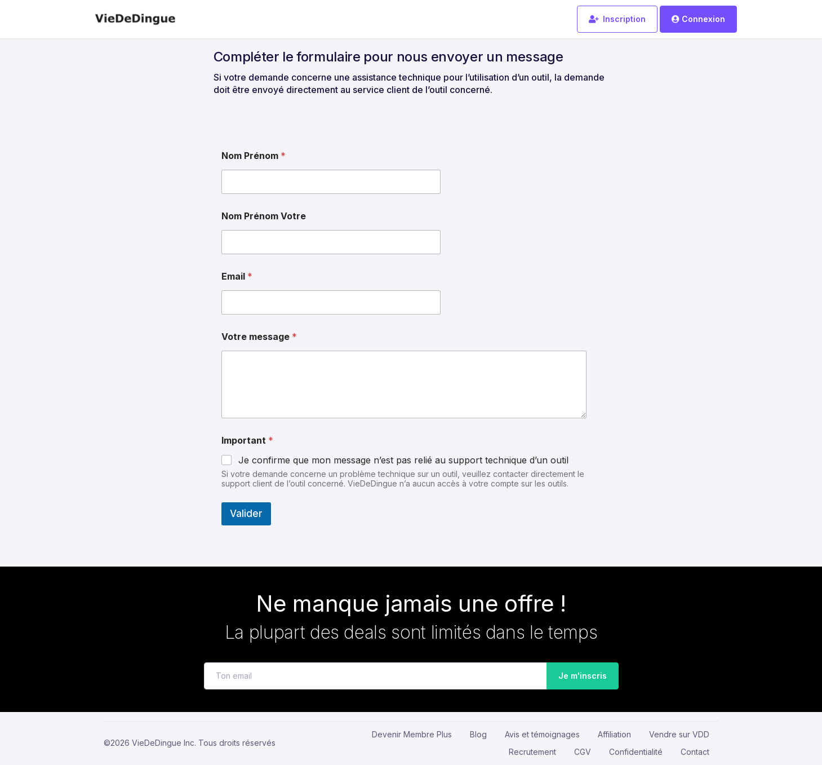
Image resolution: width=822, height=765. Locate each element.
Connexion (698, 19)
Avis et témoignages (542, 734)
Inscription (617, 19)
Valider (246, 513)
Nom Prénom (253, 156)
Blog (478, 734)
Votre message (259, 336)
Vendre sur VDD (679, 734)
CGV (582, 752)
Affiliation (614, 734)
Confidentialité (636, 752)
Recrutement (532, 752)
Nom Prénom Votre (263, 216)
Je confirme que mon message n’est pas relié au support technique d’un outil (403, 460)
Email (236, 276)
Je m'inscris (579, 676)
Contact (695, 752)
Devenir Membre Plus (412, 734)
